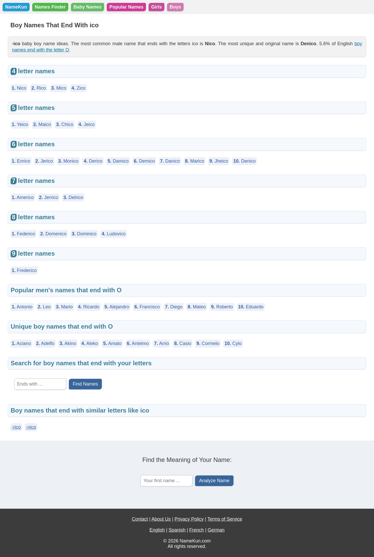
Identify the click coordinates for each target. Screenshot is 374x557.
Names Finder (50, 7)
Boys (175, 7)
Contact (140, 519)
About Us (161, 519)
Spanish (177, 530)
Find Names (85, 384)
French (196, 530)
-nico (31, 427)
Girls (156, 7)
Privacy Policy (189, 519)
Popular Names (126, 7)
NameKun (16, 7)
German (216, 530)
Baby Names (88, 7)
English (157, 530)
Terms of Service (224, 519)
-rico (16, 427)
